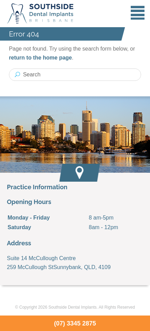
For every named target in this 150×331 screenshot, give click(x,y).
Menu (137, 13)
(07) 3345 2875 (75, 323)
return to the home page (40, 58)
